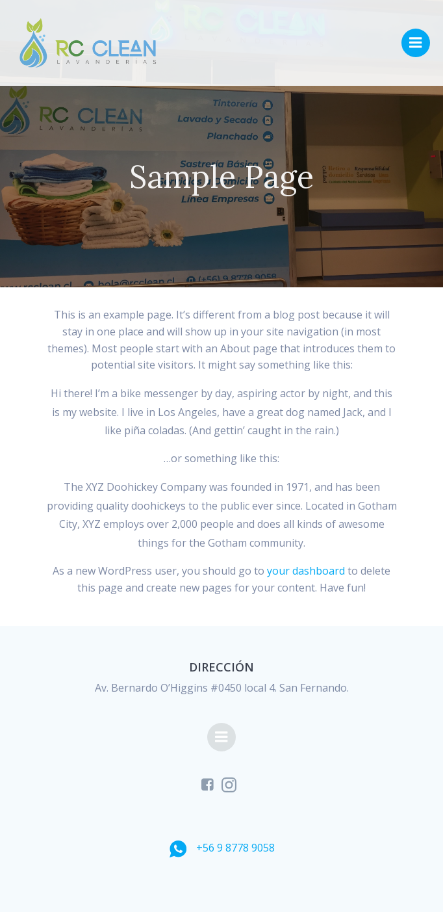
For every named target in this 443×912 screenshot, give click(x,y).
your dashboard (306, 571)
